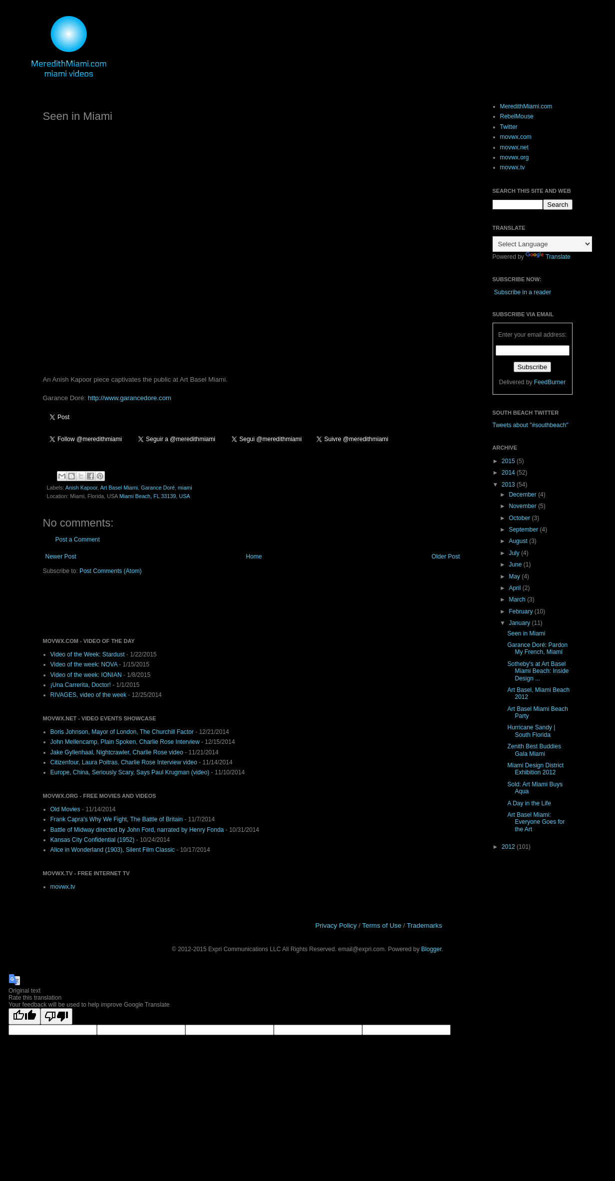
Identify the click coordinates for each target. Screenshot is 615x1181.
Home (254, 556)
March (518, 599)
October (520, 518)
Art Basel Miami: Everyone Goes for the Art (536, 822)
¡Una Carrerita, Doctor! (80, 684)
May (515, 576)
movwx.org (514, 157)
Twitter (509, 126)
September (524, 529)
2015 (509, 461)
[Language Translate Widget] (542, 244)
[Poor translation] (56, 1016)
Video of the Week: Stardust (87, 654)
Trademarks (424, 925)
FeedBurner (550, 382)
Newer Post (60, 556)
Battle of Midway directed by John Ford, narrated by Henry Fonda (137, 829)
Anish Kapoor (81, 488)
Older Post (446, 556)
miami (185, 488)
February (521, 611)
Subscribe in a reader (522, 292)
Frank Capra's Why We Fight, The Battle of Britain (116, 819)
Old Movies (65, 809)
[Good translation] (24, 1016)
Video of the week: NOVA (83, 664)
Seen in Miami (526, 633)
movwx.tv (62, 886)
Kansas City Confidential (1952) (92, 839)
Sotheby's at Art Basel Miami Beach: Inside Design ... (538, 671)
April (515, 588)
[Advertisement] (160, 605)
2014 (509, 472)
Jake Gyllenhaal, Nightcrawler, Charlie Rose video (116, 752)
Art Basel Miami (119, 488)
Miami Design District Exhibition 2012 (535, 769)
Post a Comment (77, 539)
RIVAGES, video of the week (88, 694)
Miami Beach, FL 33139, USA (154, 496)
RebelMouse (517, 116)
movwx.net (514, 147)
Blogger (431, 949)
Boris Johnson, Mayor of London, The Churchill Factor (122, 731)
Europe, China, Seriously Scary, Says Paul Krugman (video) (130, 772)
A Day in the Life (529, 803)
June (516, 564)
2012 (509, 846)
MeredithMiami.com (526, 106)
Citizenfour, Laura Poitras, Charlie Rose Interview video (123, 762)
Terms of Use (382, 925)
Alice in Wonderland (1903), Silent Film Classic (112, 849)
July (515, 553)
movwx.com (516, 136)
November (523, 506)
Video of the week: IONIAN (86, 674)
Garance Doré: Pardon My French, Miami (537, 648)
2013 (509, 484)
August (519, 541)
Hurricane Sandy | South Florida (531, 731)
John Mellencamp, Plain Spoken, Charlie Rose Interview (125, 741)
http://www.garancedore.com (129, 398)
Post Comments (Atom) (110, 571)
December (523, 494)
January (520, 622)
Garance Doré (158, 488)
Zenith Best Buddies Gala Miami (534, 750)
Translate (548, 256)
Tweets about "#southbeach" (531, 425)
